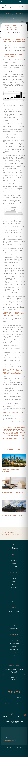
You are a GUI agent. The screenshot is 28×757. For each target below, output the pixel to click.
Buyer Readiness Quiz (14, 640)
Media (14, 622)
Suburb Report (14, 637)
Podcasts (14, 617)
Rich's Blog (14, 625)
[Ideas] (19, 697)
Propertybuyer (17, 703)
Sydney (14, 575)
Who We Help (14, 560)
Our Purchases (14, 566)
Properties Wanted (14, 614)
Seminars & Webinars (14, 611)
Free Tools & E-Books (14, 643)
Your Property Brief (14, 628)
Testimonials (14, 652)
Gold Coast (14, 593)
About (14, 557)
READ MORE (4, 474)
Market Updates (14, 619)
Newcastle (14, 584)
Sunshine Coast (14, 595)
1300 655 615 (14, 672)
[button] (25, 675)
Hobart (14, 601)
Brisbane (14, 581)
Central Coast (14, 590)
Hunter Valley (14, 587)
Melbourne (14, 578)
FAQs (14, 655)
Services (14, 563)
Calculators (14, 646)
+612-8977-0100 (14, 671)
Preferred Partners (14, 649)
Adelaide (14, 598)
